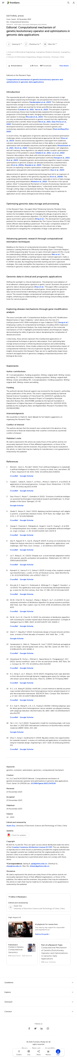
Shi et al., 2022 (20, 148)
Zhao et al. (39, 287)
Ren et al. (56, 254)
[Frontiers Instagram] (48, 1028)
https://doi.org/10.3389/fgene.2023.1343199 (32, 24)
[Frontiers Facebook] (29, 1028)
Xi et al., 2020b (56, 177)
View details (64, 66)
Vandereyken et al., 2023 (40, 102)
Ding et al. (39, 219)
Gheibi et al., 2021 (43, 153)
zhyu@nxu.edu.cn (13, 866)
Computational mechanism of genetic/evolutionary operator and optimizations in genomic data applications (34, 80)
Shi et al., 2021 (44, 122)
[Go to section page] (22, 950)
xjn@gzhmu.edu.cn (39, 864)
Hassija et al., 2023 (62, 158)
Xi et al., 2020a (17, 165)
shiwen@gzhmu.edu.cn (39, 866)
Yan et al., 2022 (41, 109)
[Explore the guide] (42, 934)
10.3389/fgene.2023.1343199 (43, 783)
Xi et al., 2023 (12, 160)
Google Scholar (26, 476)
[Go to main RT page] (55, 953)
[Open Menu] (3, 2)
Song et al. (63, 322)
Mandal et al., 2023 (33, 165)
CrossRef (14, 476)
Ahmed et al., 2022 (39, 181)
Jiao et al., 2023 (57, 170)
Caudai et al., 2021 (26, 109)
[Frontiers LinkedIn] (41, 1028)
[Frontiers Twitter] (35, 1028)
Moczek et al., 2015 (34, 117)
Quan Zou (10, 826)
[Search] (68, 2)
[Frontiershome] (13, 2)
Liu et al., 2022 (58, 153)
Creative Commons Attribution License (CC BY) (32, 847)
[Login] (73, 2)
